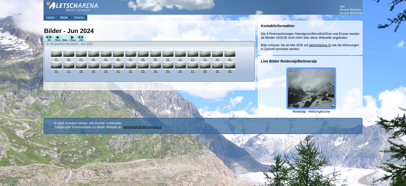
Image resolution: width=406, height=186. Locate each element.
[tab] (149, 44)
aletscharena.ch (320, 45)
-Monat (57, 38)
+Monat (72, 38)
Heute (64, 38)
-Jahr (49, 38)
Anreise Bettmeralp (351, 13)
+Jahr (81, 38)
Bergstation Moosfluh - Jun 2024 (71, 43)
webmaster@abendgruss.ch (142, 127)
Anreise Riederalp (350, 9)
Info (342, 6)
